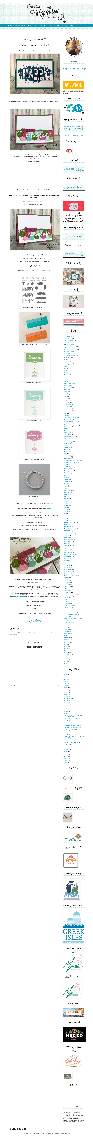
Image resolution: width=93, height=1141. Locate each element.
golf (65, 475)
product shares (68, 573)
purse (65, 579)
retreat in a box (68, 584)
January (68, 749)
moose (65, 524)
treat (65, 644)
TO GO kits (66, 643)
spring (65, 601)
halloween (66, 483)
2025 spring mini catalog (70, 355)
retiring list (66, 582)
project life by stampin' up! (71, 575)
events (65, 438)
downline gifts (67, 427)
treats (65, 650)
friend (65, 453)
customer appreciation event (71, 417)
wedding (66, 660)
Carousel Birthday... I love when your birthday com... (74, 737)
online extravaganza (69, 552)
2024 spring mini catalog (70, 349)
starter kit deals (68, 622)
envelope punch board (70, 436)
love (65, 519)
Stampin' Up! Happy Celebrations (73, 725)
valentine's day (68, 654)
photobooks (67, 567)
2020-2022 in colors (69, 340)
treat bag (66, 646)
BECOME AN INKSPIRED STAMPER (64, 25)
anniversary (67, 361)
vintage (66, 658)
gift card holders (68, 468)
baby (65, 368)
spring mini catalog (69, 605)
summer (66, 626)
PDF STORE (16, 25)
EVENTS (23, 25)
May (67, 711)
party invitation (68, 564)
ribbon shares (67, 586)
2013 (65, 758)
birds (65, 380)
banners (66, 370)
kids (65, 513)
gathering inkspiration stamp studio (17, 28)
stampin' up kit (68, 616)
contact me (30, 28)
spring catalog (67, 603)
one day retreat (68, 541)
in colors (66, 503)
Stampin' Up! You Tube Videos (71, 618)
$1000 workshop (68, 336)
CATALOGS (42, 25)
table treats (67, 633)
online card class (68, 547)
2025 (65, 677)
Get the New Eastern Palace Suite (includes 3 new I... (73, 716)
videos (53, 632)
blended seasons (68, 387)
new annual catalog (69, 532)
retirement (66, 581)
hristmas (66, 500)
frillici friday (67, 455)
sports (65, 599)
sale (65, 588)
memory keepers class (69, 522)
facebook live (67, 443)
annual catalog (67, 363)
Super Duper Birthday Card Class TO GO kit (74, 733)
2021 (65, 685)
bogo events (67, 389)
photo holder (67, 566)
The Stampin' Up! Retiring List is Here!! (73, 730)
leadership (66, 517)
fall (65, 445)
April (67, 713)
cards (31, 632)
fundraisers (67, 458)
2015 (65, 754)
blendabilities (67, 385)
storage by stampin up (69, 624)
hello (65, 485)
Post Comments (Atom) (22, 688)
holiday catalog (68, 490)
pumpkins (66, 577)
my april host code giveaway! (72, 742)
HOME (10, 25)
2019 (65, 690)
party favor (67, 562)
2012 (65, 760)
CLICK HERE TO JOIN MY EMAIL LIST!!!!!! (73, 135)
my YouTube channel (38, 632)
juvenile (66, 511)
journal (66, 507)
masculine (66, 520)
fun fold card (67, 457)
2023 (65, 681)
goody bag (66, 477)
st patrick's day (68, 607)
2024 (65, 679)
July (67, 707)
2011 (65, 762)
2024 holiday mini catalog (70, 346)
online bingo (67, 543)
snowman (66, 597)
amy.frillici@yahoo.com (19, 596)
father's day (67, 447)
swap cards (67, 629)
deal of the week (68, 419)
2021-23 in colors (68, 342)
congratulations (68, 408)
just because (67, 509)
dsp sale (66, 428)
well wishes (67, 661)
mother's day (67, 526)
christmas (66, 400)
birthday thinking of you (70, 383)
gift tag (66, 472)
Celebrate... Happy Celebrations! (73, 718)
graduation (67, 479)
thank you (66, 637)
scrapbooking (67, 596)
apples (65, 366)
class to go (66, 402)
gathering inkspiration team (71, 462)
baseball (66, 372)
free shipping (67, 451)
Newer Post (12, 685)
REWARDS (50, 25)
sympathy (66, 631)
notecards (66, 537)
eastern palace (67, 432)
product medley (68, 569)
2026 (65, 675)
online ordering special (70, 554)
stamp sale (66, 609)
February (68, 747)
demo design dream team (70, 421)
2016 (65, 752)
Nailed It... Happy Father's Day (73, 727)
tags (65, 635)
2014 (65, 756)
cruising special (68, 415)
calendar (66, 395)
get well (66, 464)
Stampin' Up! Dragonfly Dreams (73, 740)
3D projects (67, 357)
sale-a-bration (67, 592)
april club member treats (71, 721)
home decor (67, 494)
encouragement (68, 434)
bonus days (67, 391)
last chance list (67, 515)
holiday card (67, 488)
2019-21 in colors (68, 338)
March (67, 745)
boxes (65, 393)
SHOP (29, 25)
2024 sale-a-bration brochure (71, 348)
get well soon (67, 466)
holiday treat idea (68, 492)
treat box (66, 648)
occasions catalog (47, 632)
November (68, 698)
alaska (65, 359)
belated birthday (68, 374)
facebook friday (68, 442)
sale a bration (67, 590)
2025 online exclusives (69, 353)
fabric (65, 440)
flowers (66, 449)
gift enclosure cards (69, 470)
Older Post (57, 685)
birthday (28, 632)
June (67, 709)
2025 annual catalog (69, 351)
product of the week (69, 571)
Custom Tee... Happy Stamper (73, 723)
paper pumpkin (68, 556)
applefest (66, 365)
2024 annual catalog (69, 344)
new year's (66, 535)
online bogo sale (68, 545)
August (67, 705)
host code (66, 498)
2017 (65, 694)
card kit (66, 396)
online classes (67, 549)
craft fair (66, 411)
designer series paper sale (70, 423)
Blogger (68, 1133)
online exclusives (68, 550)
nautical (66, 530)
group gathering (68, 481)
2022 (65, 683)
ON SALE (34, 25)
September (69, 702)
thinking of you (68, 641)
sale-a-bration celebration (70, 594)
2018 (65, 692)
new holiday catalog (69, 534)
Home (34, 685)
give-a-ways (67, 473)
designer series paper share (71, 425)
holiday (66, 487)
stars (65, 620)
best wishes (67, 376)
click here (48, 508)
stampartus (67, 611)
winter (65, 663)
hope (65, 496)
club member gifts (68, 404)
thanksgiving (67, 639)
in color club (67, 502)
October (68, 700)
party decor (67, 560)
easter (65, 430)
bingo (65, 378)
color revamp (67, 406)
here (47, 51)
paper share (67, 558)
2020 (65, 688)
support (66, 628)
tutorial (66, 652)
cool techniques (68, 410)
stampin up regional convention (72, 614)
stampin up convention (70, 613)
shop (35, 28)
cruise (65, 413)
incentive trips (67, 505)
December (68, 696)
